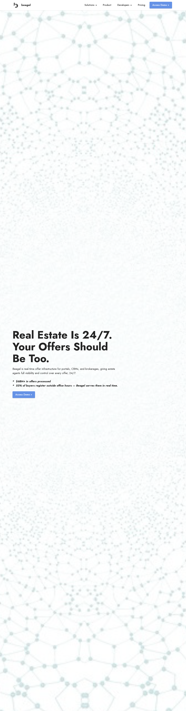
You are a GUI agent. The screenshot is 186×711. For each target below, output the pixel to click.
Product (107, 5)
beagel (26, 5)
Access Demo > (160, 5)
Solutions (89, 5)
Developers (123, 5)
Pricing (141, 5)
